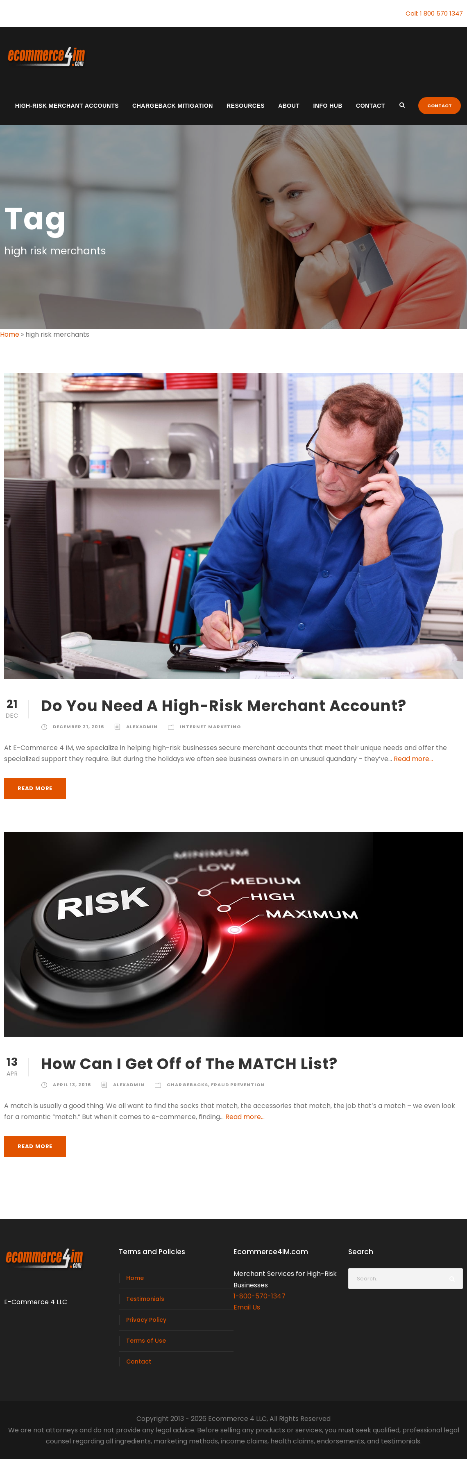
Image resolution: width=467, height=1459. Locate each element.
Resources (246, 105)
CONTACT (439, 105)
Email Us (247, 1307)
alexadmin (142, 726)
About (288, 105)
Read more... (413, 758)
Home (9, 334)
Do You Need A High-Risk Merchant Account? (223, 705)
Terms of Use (146, 1341)
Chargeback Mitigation (172, 105)
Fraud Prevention (238, 1084)
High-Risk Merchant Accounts (67, 105)
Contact (370, 105)
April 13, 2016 (72, 1084)
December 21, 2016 (78, 726)
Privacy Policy (146, 1320)
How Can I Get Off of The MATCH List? (189, 1063)
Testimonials (145, 1299)
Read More (35, 788)
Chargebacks (187, 1084)
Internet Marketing (210, 726)
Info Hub (327, 105)
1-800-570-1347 (260, 1296)
